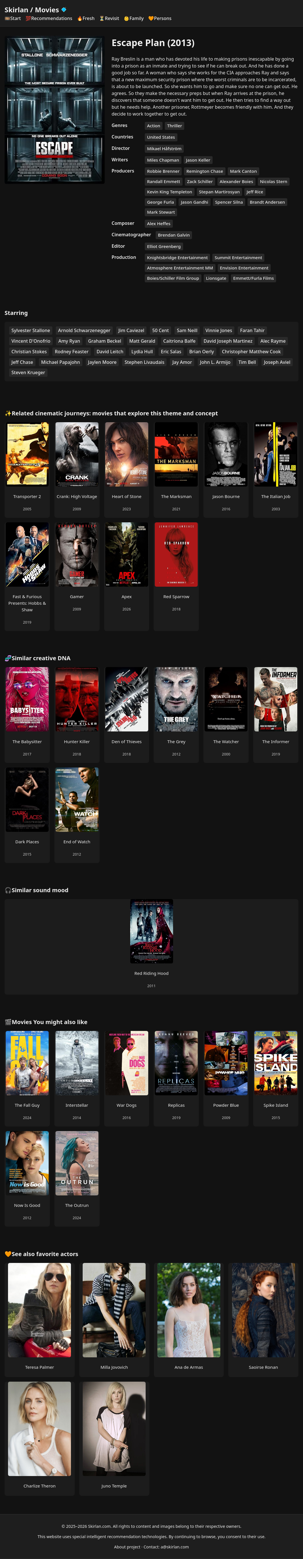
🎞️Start (13, 18)
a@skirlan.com (175, 1547)
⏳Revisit (109, 18)
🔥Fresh (86, 18)
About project (127, 1547)
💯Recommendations (48, 18)
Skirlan (16, 9)
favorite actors (57, 1254)
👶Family (134, 18)
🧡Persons (159, 18)
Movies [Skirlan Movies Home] (51, 9)
